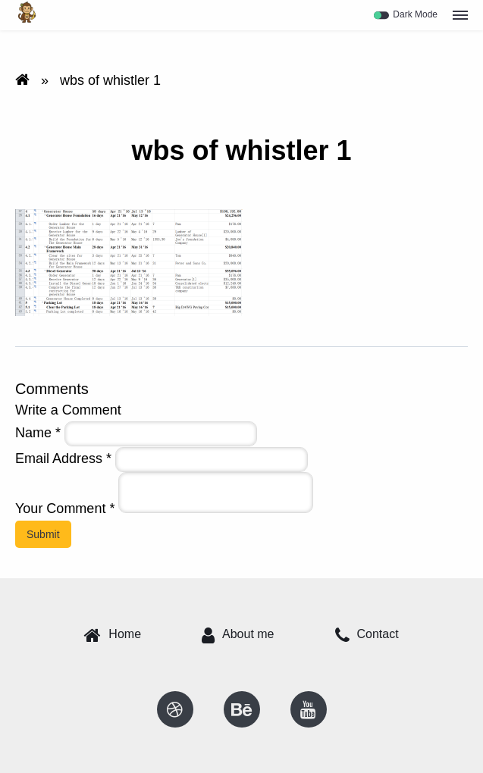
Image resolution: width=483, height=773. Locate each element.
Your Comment (64, 508)
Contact (367, 635)
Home (112, 635)
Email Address (63, 458)
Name (38, 432)
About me (238, 635)
